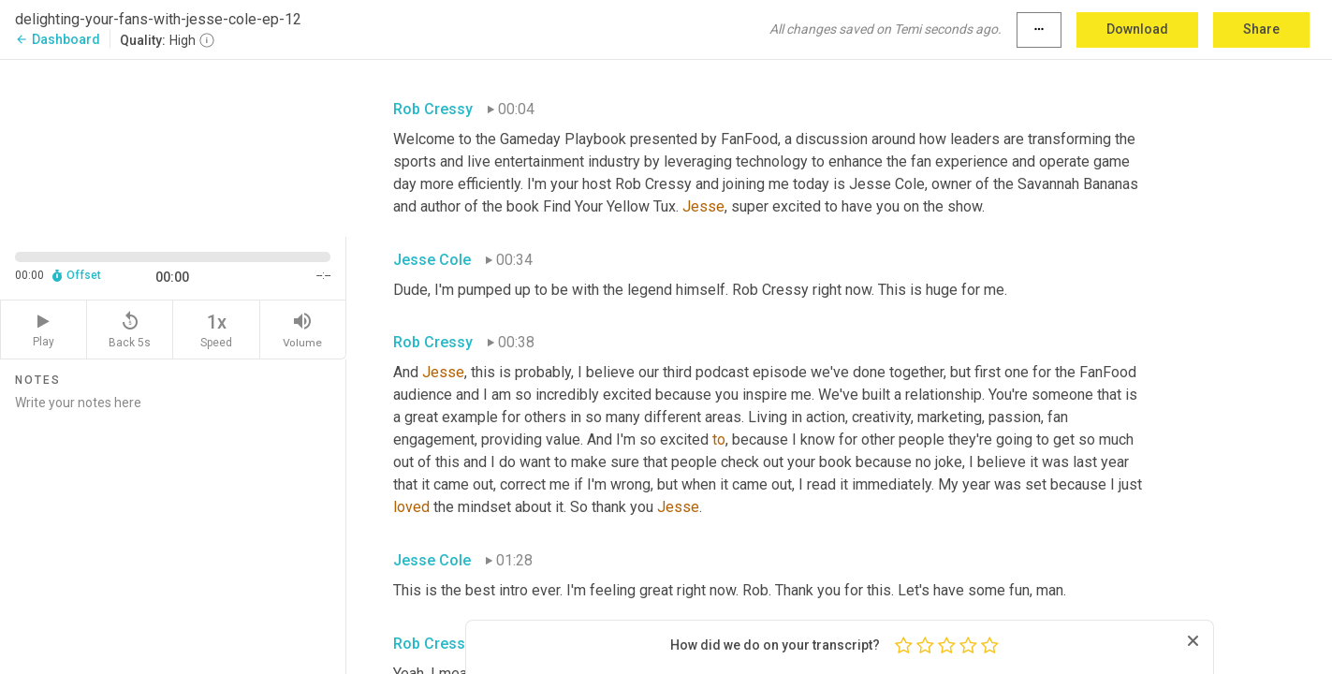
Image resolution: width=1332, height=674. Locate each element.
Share (1261, 29)
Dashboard (57, 39)
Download (1137, 29)
